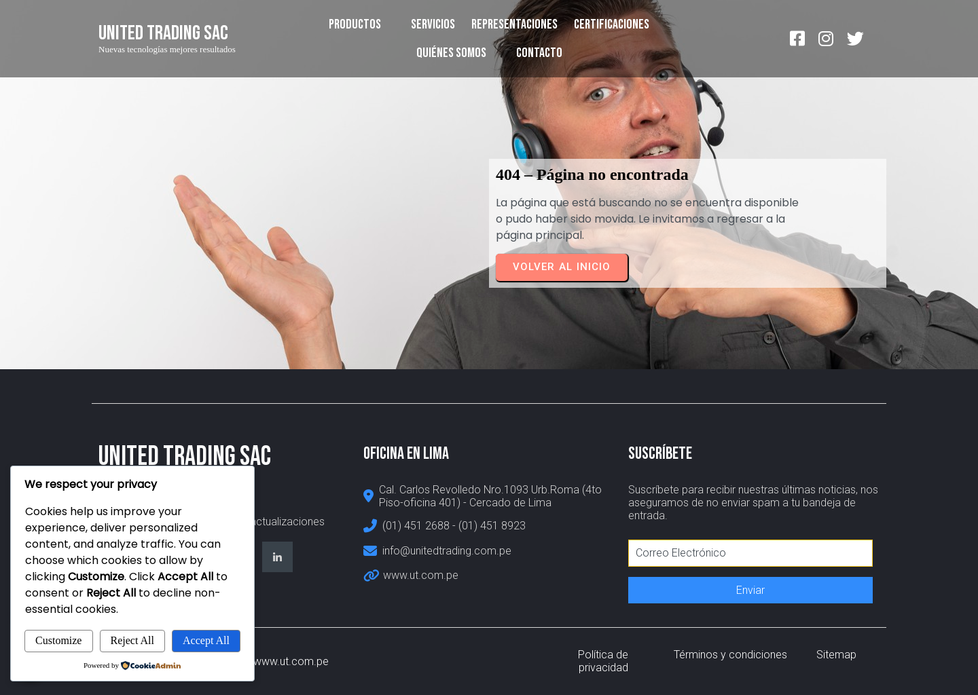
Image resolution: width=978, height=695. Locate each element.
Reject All (132, 640)
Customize (58, 640)
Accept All (206, 640)
